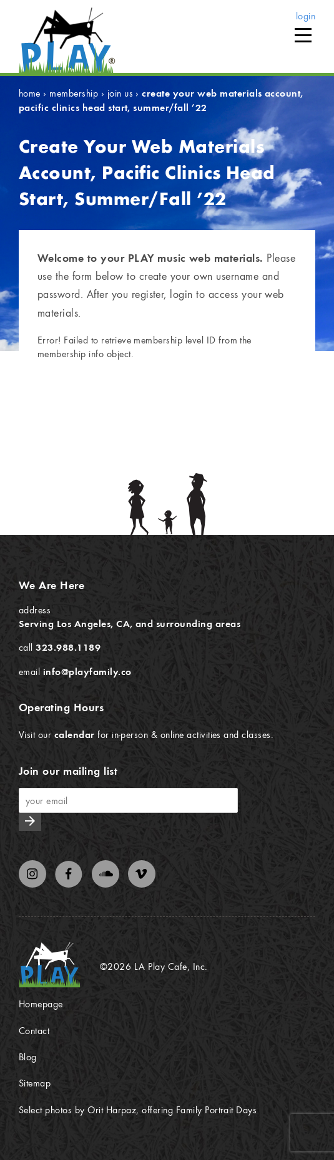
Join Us (120, 93)
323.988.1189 (68, 647)
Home (30, 93)
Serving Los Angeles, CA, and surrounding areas (129, 623)
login (305, 15)
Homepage (41, 1003)
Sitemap (35, 1082)
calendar (74, 734)
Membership (73, 93)
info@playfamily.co (87, 671)
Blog (28, 1056)
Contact (34, 1030)
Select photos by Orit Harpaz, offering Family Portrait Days (138, 1109)
